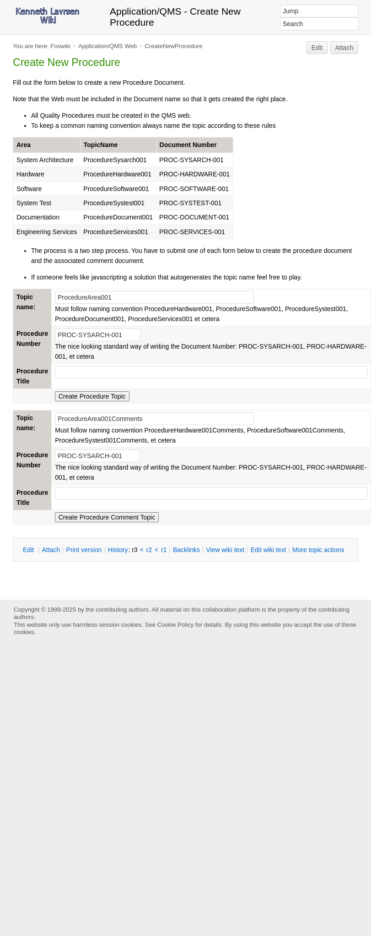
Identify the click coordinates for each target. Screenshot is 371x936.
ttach (51, 549)
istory (118, 549)
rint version (84, 549)
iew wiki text (225, 549)
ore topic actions (318, 549)
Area (23, 144)
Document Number (188, 144)
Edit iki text (268, 549)
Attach (344, 47)
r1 (164, 549)
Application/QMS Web (107, 46)
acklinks (186, 549)
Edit (317, 47)
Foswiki (60, 46)
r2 (149, 549)
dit (29, 549)
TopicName (101, 144)
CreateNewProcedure (174, 46)
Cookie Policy (175, 624)
